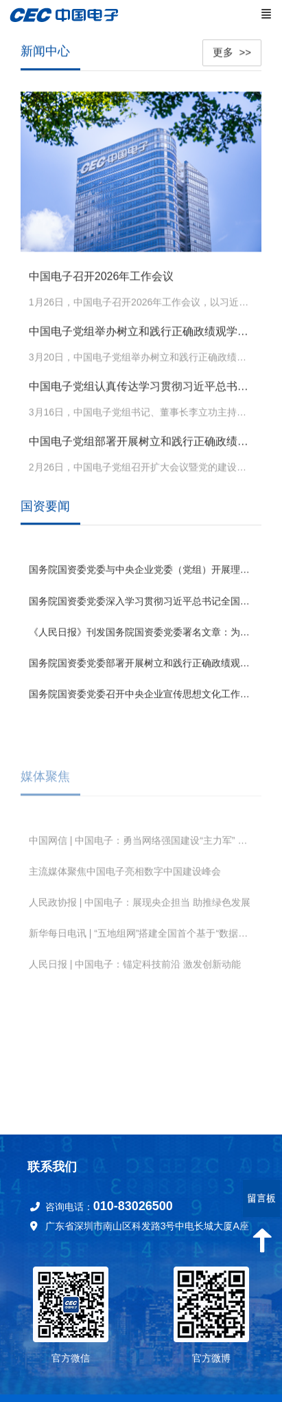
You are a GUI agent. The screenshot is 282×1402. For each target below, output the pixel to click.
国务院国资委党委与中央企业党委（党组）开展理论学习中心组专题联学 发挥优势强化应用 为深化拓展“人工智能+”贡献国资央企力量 (141, 569)
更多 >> (232, 50)
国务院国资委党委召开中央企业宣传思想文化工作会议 (141, 693)
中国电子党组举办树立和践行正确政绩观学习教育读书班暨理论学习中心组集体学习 (141, 330)
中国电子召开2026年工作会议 (101, 275)
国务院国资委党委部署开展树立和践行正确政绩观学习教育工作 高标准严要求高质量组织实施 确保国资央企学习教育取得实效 (141, 662)
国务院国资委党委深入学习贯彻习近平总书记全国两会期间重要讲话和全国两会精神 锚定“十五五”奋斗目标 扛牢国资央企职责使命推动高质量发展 (141, 600)
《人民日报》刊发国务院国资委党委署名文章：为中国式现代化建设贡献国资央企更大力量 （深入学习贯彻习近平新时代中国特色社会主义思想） (141, 631)
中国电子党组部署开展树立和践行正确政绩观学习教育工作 (141, 440)
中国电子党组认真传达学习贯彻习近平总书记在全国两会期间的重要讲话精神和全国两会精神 (141, 385)
